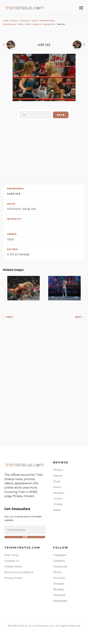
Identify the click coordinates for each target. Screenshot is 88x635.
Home (5, 21)
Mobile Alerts (13, 566)
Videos (57, 475)
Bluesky (58, 589)
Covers (57, 498)
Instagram (60, 555)
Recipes (58, 492)
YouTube (59, 577)
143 (17, 193)
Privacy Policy (13, 577)
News (57, 487)
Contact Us (11, 560)
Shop (56, 481)
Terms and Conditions (18, 572)
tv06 (10, 193)
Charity (57, 504)
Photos (14, 21)
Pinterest (59, 595)
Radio (57, 509)
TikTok (57, 572)
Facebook (60, 566)
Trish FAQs (11, 555)
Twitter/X (59, 560)
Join (24, 537)
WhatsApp (60, 600)
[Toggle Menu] (81, 8)
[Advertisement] (44, 151)
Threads (58, 583)
